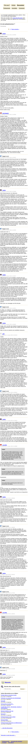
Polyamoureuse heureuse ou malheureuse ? (11, 722)
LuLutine (4, 445)
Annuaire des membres (16, 741)
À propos (4, 742)
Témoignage (3, 26)
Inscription (14, 8)
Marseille (3, 701)
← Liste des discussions (6, 728)
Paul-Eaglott (5, 113)
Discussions (20, 5)
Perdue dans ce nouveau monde (9, 695)
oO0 (3, 333)
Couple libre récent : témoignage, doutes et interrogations (11, 707)
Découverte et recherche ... (7, 704)
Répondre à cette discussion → (8, 735)
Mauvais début (4, 719)
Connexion (21, 8)
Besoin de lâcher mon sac (7, 711)
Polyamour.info (14, 1)
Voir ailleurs (11, 742)
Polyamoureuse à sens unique (8, 716)
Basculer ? (3, 714)
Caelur (4, 33)
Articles (13, 5)
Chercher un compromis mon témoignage (11, 698)
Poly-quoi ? (7, 5)
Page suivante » (15, 29)
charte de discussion (18, 18)
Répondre (8, 682)
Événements (7, 8)
